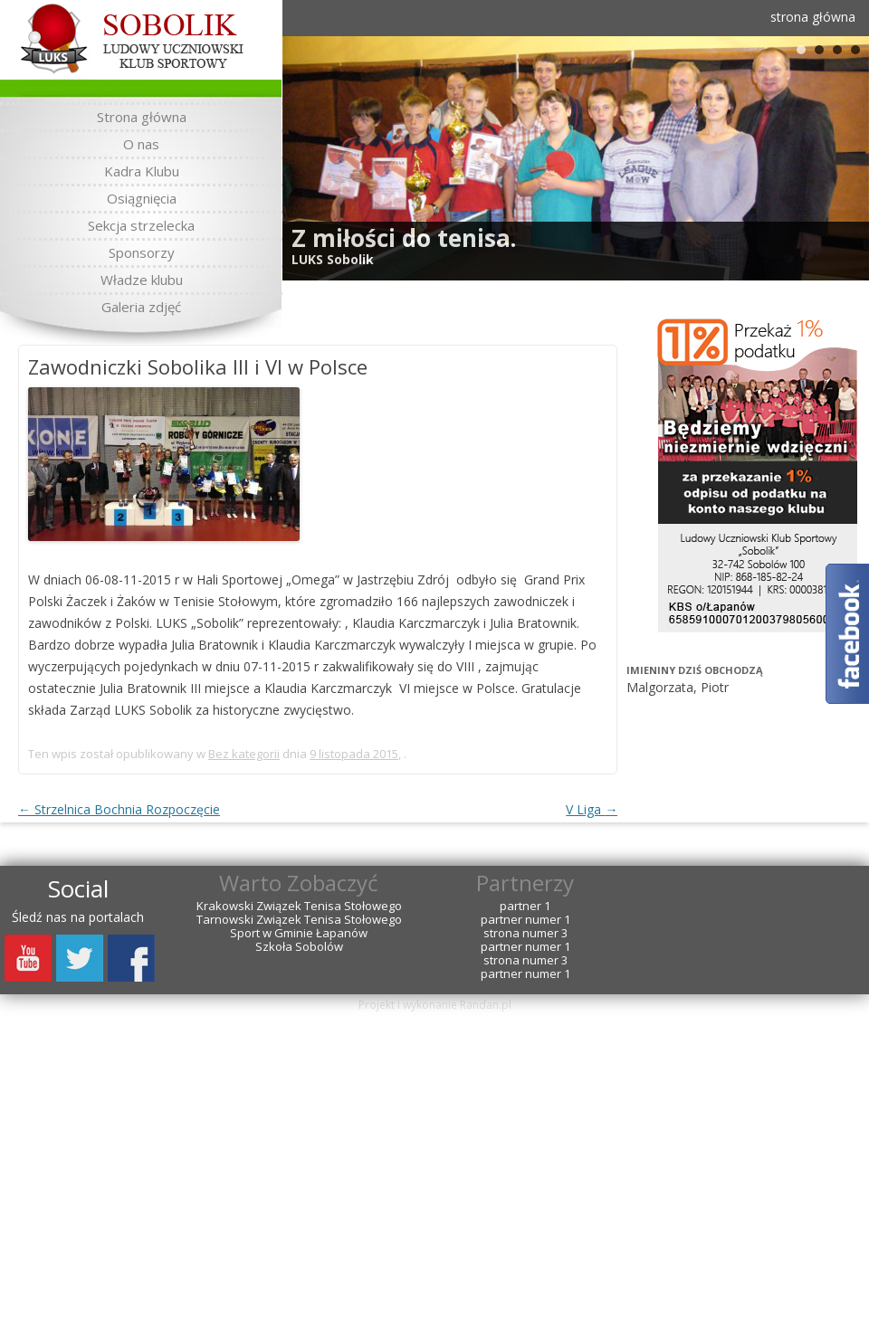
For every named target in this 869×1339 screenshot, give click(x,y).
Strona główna (141, 117)
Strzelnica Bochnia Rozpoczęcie (119, 809)
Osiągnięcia (142, 198)
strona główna (812, 16)
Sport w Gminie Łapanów (299, 933)
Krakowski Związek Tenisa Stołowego (299, 906)
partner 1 (525, 906)
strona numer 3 (525, 933)
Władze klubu (141, 280)
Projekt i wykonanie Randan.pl (434, 1004)
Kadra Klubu (141, 171)
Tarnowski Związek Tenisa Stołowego (299, 920)
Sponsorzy (142, 252)
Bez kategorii (244, 753)
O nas (141, 144)
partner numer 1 (525, 920)
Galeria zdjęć (141, 307)
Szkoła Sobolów (299, 947)
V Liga (591, 809)
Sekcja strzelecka (141, 225)
